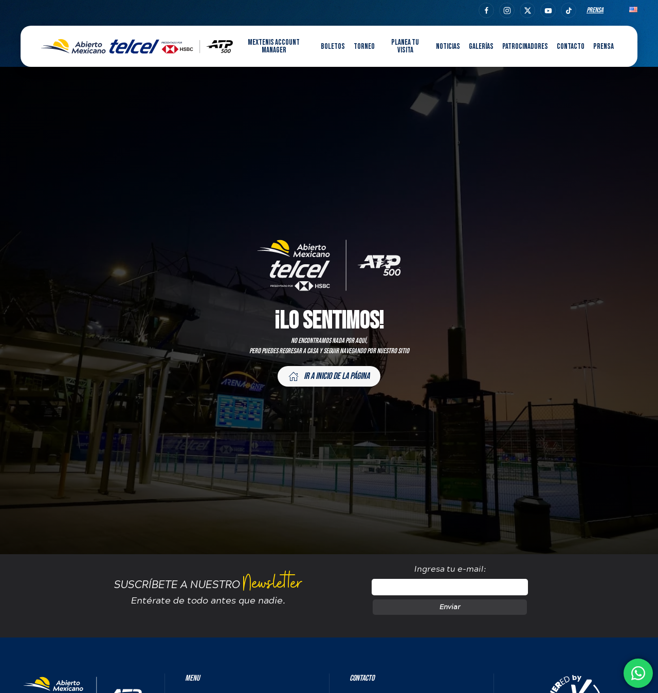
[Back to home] (137, 46)
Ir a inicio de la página (329, 376)
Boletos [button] (333, 46)
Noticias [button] (448, 46)
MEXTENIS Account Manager (274, 46)
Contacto (570, 46)
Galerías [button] (481, 46)
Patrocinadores (525, 46)
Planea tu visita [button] (405, 46)
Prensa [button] (603, 46)
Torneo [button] (364, 46)
